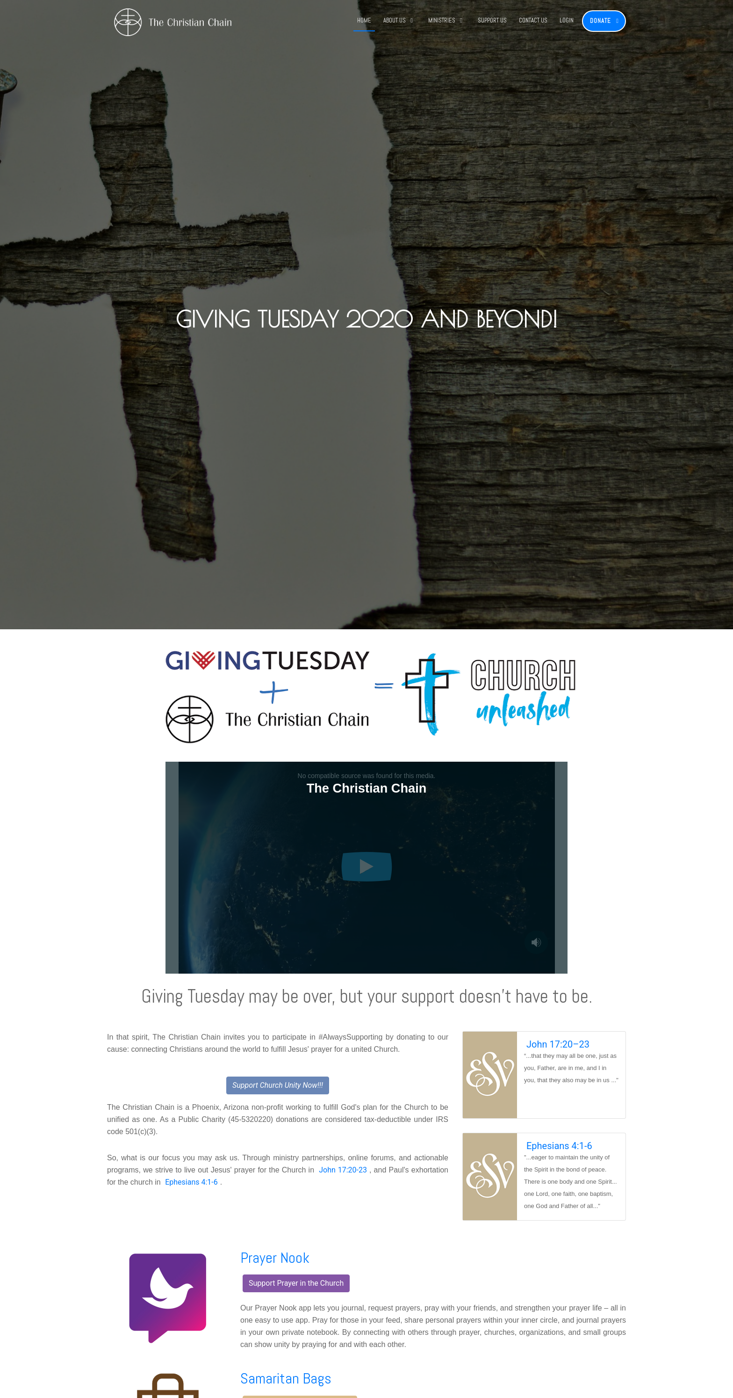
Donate (600, 21)
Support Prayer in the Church (296, 1283)
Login (567, 20)
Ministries (441, 20)
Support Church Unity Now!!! (277, 1085)
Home (364, 20)
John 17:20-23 (343, 1169)
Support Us (492, 20)
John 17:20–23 (557, 1044)
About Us (394, 20)
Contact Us (533, 20)
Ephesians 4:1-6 (191, 1182)
